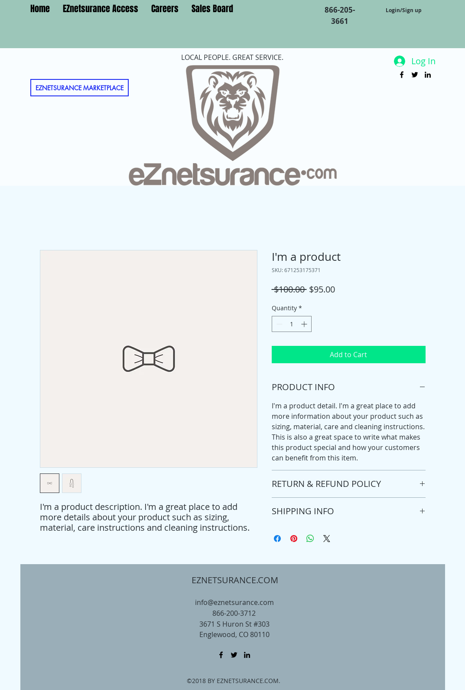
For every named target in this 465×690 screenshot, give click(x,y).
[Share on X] (327, 538)
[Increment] (304, 324)
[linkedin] (427, 74)
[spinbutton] (291, 324)
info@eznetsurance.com (234, 602)
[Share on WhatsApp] (310, 538)
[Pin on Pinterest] (294, 538)
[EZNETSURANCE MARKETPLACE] (79, 87)
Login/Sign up (404, 10)
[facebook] (401, 74)
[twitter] (414, 74)
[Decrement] (278, 324)
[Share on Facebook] (277, 538)
